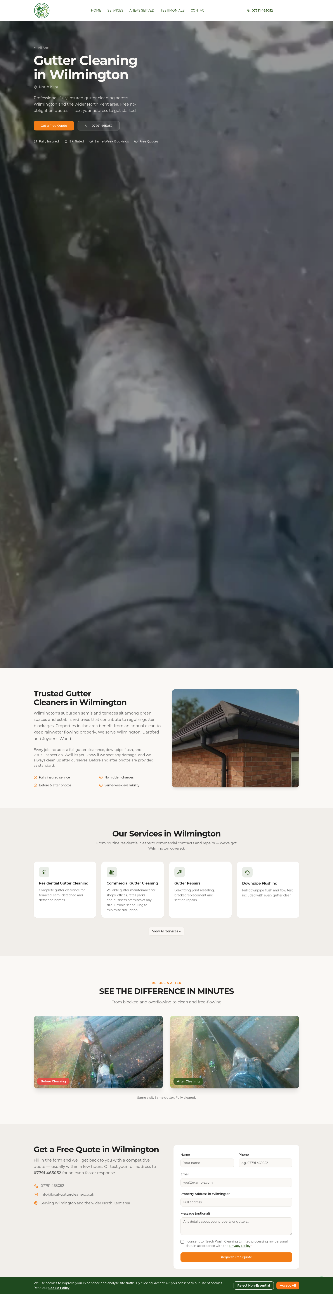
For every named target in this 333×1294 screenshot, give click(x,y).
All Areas (42, 48)
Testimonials (173, 10)
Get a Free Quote (54, 126)
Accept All (288, 1285)
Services (115, 10)
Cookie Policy (58, 1288)
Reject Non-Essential (253, 1285)
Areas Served (141, 10)
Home (96, 10)
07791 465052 (99, 126)
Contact (198, 10)
